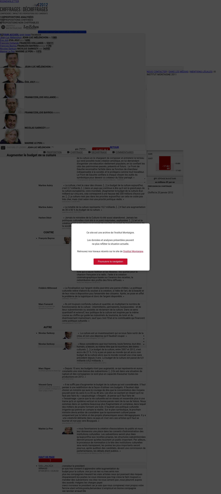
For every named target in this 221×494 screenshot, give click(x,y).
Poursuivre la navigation (110, 261)
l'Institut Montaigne (133, 251)
